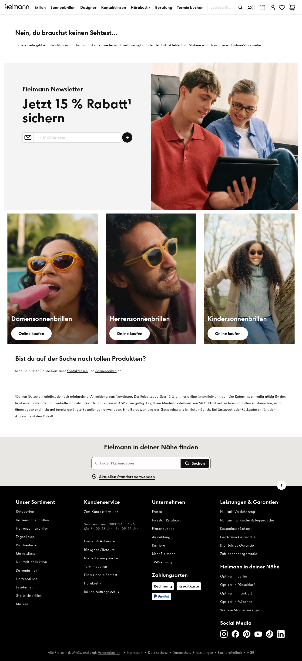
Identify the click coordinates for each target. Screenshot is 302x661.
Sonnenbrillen (63, 7)
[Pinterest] (247, 634)
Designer (88, 7)
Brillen (40, 7)
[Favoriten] (282, 7)
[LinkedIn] (281, 634)
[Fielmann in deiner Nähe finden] (262, 7)
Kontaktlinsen (113, 7)
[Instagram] (224, 634)
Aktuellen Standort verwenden (123, 477)
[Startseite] (18, 7)
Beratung (163, 7)
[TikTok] (269, 634)
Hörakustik (141, 7)
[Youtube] (258, 634)
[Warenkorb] (292, 7)
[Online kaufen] (31, 333)
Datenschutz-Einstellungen (193, 653)
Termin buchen (190, 7)
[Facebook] (235, 634)
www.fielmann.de (212, 396)
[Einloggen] (272, 7)
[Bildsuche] (249, 7)
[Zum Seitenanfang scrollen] (281, 485)
